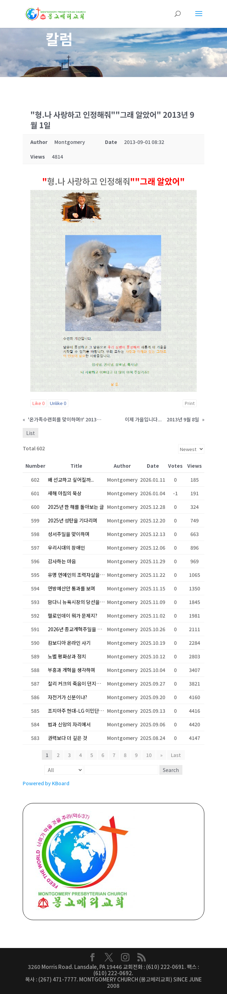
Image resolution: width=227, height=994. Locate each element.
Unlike (58, 403)
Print (190, 403)
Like (38, 403)
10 (149, 755)
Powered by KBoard (46, 783)
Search (171, 770)
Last (176, 755)
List (30, 433)
